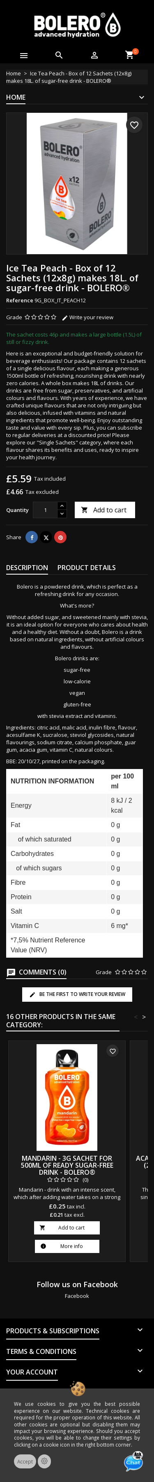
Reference (19, 300)
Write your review (87, 317)
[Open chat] (133, 1461)
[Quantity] (45, 510)
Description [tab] (27, 567)
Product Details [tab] (86, 567)
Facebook (77, 1296)
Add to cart (103, 509)
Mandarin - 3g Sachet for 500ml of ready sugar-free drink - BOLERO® (67, 1165)
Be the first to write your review (77, 994)
